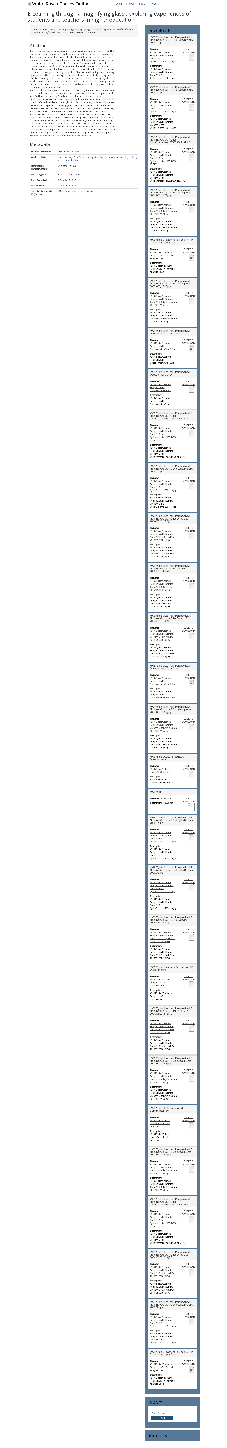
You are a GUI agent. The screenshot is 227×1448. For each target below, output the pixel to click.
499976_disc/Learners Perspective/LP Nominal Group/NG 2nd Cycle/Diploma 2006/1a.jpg (163, 837)
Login (119, 3)
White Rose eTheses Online (58, 4)
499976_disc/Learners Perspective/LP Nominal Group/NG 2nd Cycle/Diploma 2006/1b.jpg (163, 486)
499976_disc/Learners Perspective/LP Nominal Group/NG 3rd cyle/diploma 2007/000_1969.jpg (163, 1078)
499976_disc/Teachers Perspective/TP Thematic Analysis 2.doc (162, 1367)
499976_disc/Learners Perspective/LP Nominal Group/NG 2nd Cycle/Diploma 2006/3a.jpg (163, 1321)
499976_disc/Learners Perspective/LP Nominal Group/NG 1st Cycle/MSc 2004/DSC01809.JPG (162, 635)
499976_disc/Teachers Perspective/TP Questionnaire (161, 982)
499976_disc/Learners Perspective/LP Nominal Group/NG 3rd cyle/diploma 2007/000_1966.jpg (163, 726)
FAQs (153, 3)
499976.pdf (165, 798)
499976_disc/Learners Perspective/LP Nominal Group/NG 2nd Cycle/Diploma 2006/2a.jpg (163, 57)
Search (142, 3)
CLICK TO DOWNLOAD (188, 51)
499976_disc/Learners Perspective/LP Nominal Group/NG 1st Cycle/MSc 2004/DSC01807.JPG (162, 535)
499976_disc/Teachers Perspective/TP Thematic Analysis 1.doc (162, 255)
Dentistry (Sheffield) (69, 160)
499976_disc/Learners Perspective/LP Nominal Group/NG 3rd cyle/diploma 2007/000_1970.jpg (163, 209)
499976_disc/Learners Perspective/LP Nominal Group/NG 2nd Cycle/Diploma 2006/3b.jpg (163, 887)
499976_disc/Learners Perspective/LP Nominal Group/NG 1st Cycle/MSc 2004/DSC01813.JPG (162, 1272)
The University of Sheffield (71, 157)
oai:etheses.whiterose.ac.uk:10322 (78, 191)
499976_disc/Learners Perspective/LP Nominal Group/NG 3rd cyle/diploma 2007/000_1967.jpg (163, 300)
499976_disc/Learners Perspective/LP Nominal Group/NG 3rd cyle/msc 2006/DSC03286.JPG (162, 585)
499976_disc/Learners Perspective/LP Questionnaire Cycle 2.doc (162, 681)
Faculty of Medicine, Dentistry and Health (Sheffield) (111, 157)
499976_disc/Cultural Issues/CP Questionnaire (162, 770)
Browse (130, 3)
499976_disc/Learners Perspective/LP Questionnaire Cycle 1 (160, 387)
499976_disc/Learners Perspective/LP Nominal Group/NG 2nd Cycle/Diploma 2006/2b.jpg (163, 107)
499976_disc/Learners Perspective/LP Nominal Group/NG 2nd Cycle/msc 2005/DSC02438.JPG (162, 937)
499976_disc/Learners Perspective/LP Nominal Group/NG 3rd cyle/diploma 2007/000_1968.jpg (163, 1169)
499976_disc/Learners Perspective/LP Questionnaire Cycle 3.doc (162, 346)
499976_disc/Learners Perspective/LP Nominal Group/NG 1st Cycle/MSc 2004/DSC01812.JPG (162, 1028)
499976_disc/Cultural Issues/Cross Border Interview (160, 1123)
